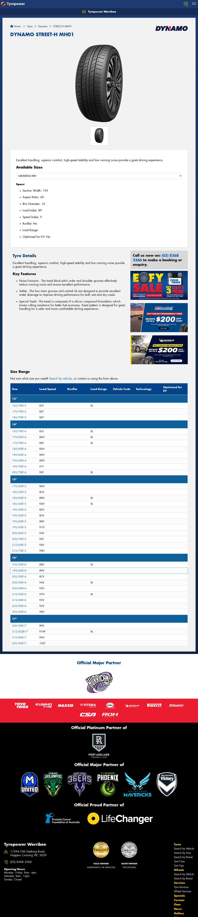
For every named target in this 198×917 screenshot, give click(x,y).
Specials (179, 895)
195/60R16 (19, 570)
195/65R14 (19, 460)
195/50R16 (19, 564)
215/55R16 (19, 594)
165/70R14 (19, 431)
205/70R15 (19, 539)
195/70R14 (19, 466)
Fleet (177, 904)
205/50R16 (19, 576)
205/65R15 (19, 533)
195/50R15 (19, 509)
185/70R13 (19, 417)
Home (15, 26)
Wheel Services (182, 891)
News (178, 909)
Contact (179, 900)
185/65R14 (19, 454)
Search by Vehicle (184, 848)
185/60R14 (19, 449)
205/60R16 (19, 588)
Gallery (179, 913)
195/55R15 (19, 515)
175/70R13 (19, 411)
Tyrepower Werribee (99, 12)
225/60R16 (19, 612)
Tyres (177, 844)
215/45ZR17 (20, 631)
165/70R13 (19, 405)
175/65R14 (19, 437)
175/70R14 (19, 443)
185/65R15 (19, 504)
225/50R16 (19, 606)
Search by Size (182, 853)
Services (179, 883)
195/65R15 (19, 527)
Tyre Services (181, 887)
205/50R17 (19, 625)
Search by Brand (183, 857)
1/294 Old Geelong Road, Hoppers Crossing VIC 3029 (28, 853)
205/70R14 (19, 472)
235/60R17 (19, 643)
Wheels (179, 870)
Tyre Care (179, 861)
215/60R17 (19, 637)
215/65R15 (19, 545)
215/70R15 (19, 550)
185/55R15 (19, 492)
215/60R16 (19, 600)
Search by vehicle (60, 379)
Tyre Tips (179, 865)
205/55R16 (19, 582)
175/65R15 (19, 486)
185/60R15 (19, 498)
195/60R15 (19, 521)
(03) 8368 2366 (21, 862)
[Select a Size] (99, 176)
